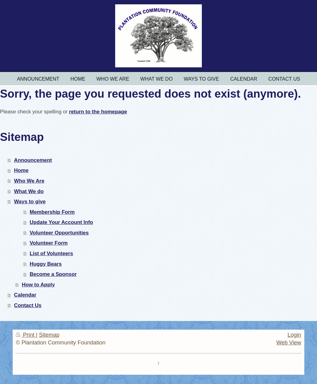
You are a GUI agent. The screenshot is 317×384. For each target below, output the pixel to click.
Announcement (33, 160)
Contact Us (27, 305)
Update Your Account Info (61, 222)
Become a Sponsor (53, 274)
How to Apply (38, 285)
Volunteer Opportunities (59, 233)
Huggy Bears (46, 264)
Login (294, 335)
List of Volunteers (51, 253)
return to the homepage (98, 112)
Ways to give (30, 202)
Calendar (25, 295)
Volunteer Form (49, 243)
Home (21, 170)
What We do (29, 191)
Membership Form (52, 212)
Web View (288, 343)
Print (26, 335)
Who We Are (29, 181)
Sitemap (49, 335)
